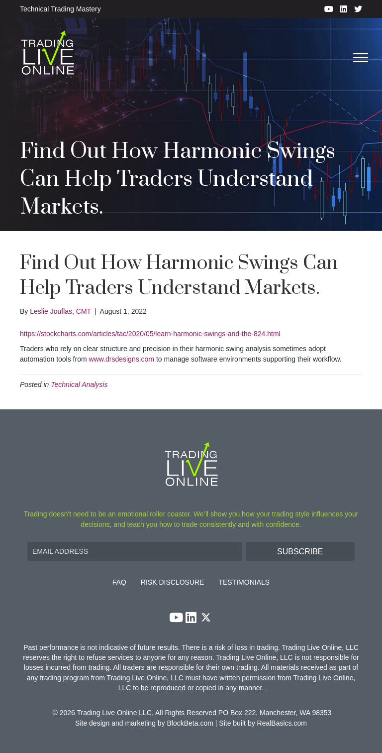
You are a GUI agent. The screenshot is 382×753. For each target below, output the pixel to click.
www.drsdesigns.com (122, 359)
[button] (300, 551)
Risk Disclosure (172, 582)
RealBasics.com (282, 723)
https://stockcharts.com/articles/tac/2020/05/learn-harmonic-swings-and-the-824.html (150, 334)
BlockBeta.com (190, 723)
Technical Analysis (79, 384)
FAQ (119, 582)
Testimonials (244, 582)
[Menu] (360, 57)
